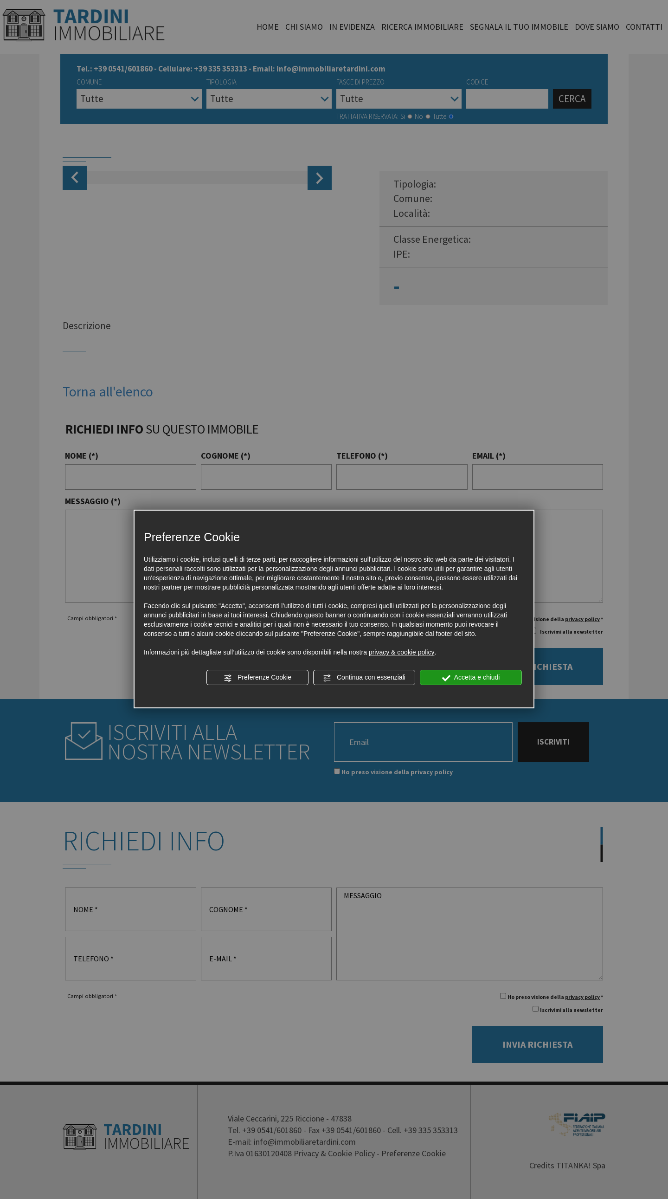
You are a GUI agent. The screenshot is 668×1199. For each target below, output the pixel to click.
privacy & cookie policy (402, 652)
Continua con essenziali (364, 678)
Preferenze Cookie (257, 678)
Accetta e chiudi (471, 678)
